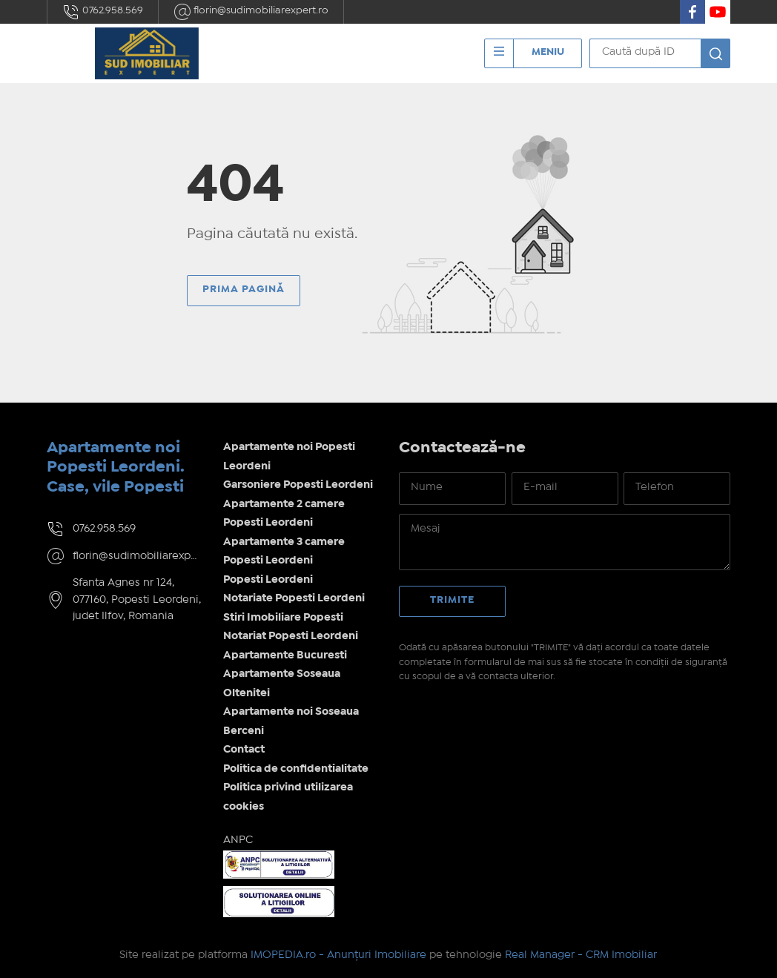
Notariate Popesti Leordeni (294, 598)
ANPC (238, 840)
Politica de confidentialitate (295, 768)
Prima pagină (243, 289)
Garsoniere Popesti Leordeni (298, 484)
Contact (244, 749)
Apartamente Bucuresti (285, 655)
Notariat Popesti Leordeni (290, 636)
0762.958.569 (102, 12)
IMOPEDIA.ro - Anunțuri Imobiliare (338, 955)
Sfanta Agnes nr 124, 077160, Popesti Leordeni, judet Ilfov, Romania (137, 599)
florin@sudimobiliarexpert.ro (250, 12)
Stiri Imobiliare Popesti (283, 617)
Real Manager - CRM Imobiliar (581, 955)
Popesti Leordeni (268, 579)
